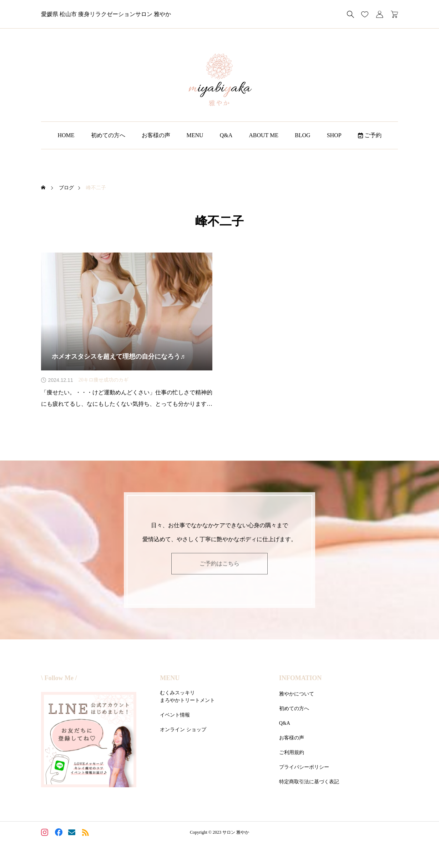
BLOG (303, 135)
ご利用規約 (291, 752)
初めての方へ (108, 135)
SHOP (334, 135)
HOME (65, 135)
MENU (195, 135)
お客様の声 (156, 135)
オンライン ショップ (183, 729)
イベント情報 (175, 715)
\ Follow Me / (59, 678)
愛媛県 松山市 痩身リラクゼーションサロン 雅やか (106, 14)
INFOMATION (300, 678)
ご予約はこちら (219, 563)
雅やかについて (296, 694)
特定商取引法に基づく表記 (309, 781)
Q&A (226, 135)
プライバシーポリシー (304, 767)
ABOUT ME (263, 135)
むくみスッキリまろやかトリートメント (187, 696)
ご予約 (370, 135)
